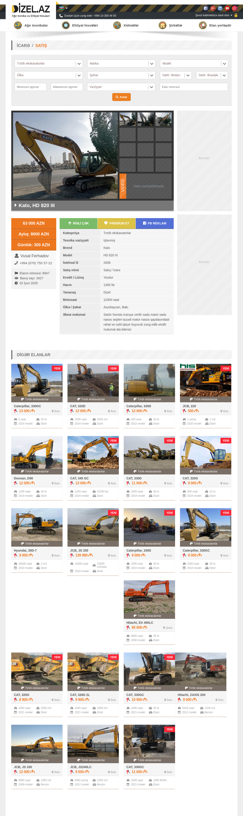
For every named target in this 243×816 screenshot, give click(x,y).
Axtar (123, 97)
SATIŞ (41, 45)
